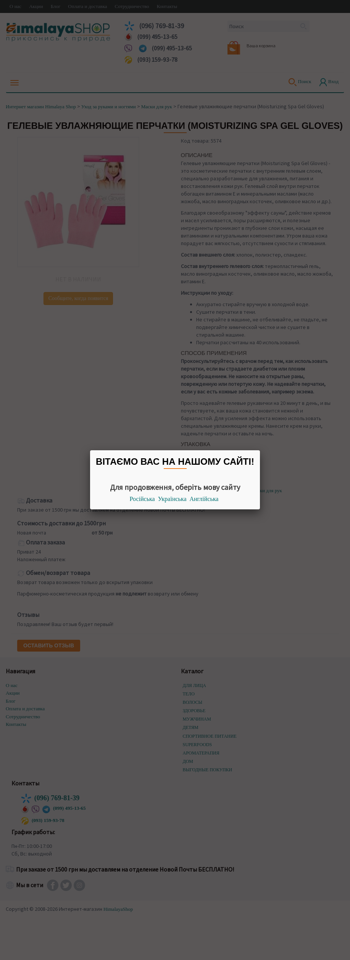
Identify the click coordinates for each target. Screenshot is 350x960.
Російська (142, 499)
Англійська (204, 499)
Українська (172, 499)
